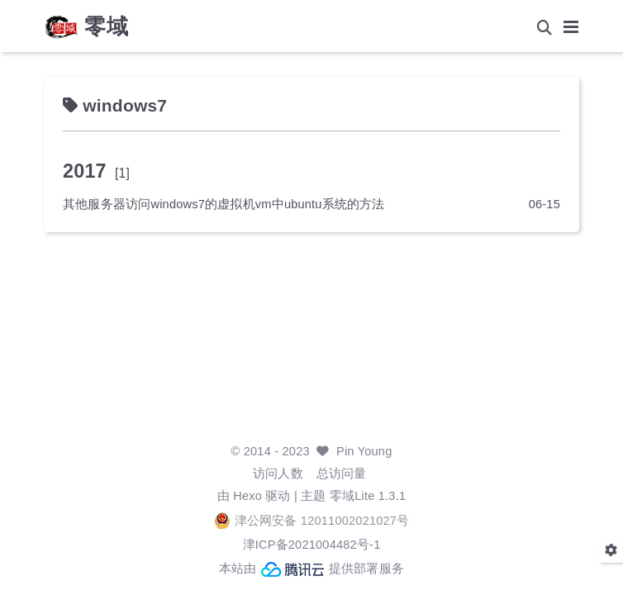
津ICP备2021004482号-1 (312, 544)
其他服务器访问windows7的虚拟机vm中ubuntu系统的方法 (224, 204)
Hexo (247, 495)
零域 (106, 26)
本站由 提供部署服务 (311, 569)
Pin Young (364, 451)
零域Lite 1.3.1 (368, 495)
